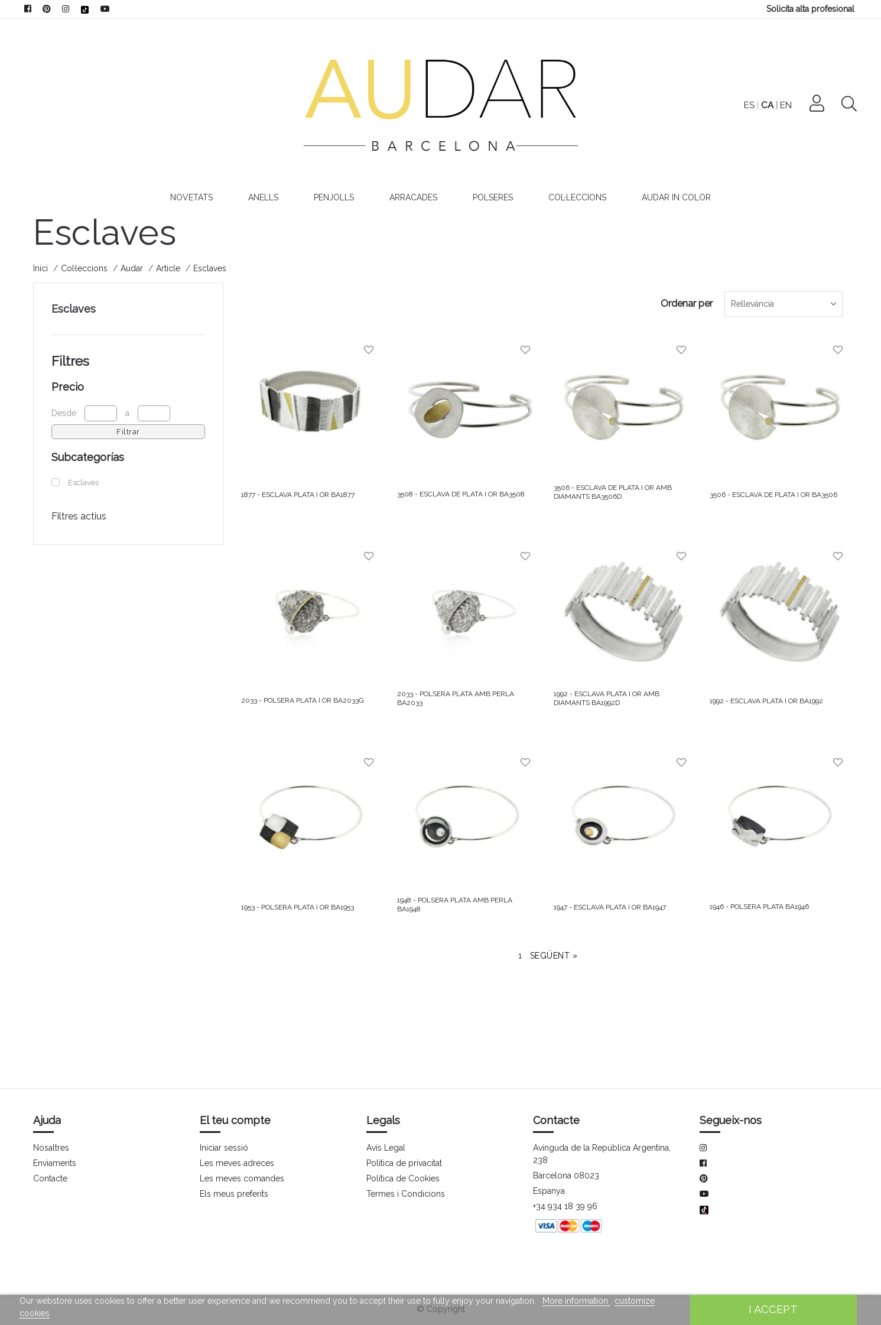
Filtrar (128, 431)
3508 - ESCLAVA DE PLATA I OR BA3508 (462, 494)
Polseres (495, 197)
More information (566, 1300)
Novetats (189, 197)
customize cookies (639, 1300)
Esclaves (73, 309)
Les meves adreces (237, 1163)
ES (779, 105)
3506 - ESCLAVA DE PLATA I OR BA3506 (775, 495)
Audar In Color (678, 197)
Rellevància (753, 303)
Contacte (50, 1178)
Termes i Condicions (404, 1194)
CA (797, 105)
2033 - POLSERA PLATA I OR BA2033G (303, 700)
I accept (773, 1309)
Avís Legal (385, 1147)
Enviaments (55, 1163)
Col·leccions (580, 197)
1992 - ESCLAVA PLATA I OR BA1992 (768, 701)
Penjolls (334, 197)
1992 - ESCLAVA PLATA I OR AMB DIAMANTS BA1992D (608, 698)
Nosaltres (51, 1147)
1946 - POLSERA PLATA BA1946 (761, 906)
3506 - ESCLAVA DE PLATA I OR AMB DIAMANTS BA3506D (614, 491)
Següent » (553, 955)
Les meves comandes (242, 1178)
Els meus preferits (234, 1194)
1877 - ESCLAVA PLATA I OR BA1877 (299, 495)
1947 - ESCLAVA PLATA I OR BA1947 (612, 907)
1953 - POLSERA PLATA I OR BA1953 (300, 907)
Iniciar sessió (224, 1147)
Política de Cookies (402, 1178)
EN (816, 105)
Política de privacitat (404, 1163)
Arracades (414, 197)
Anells (262, 197)
